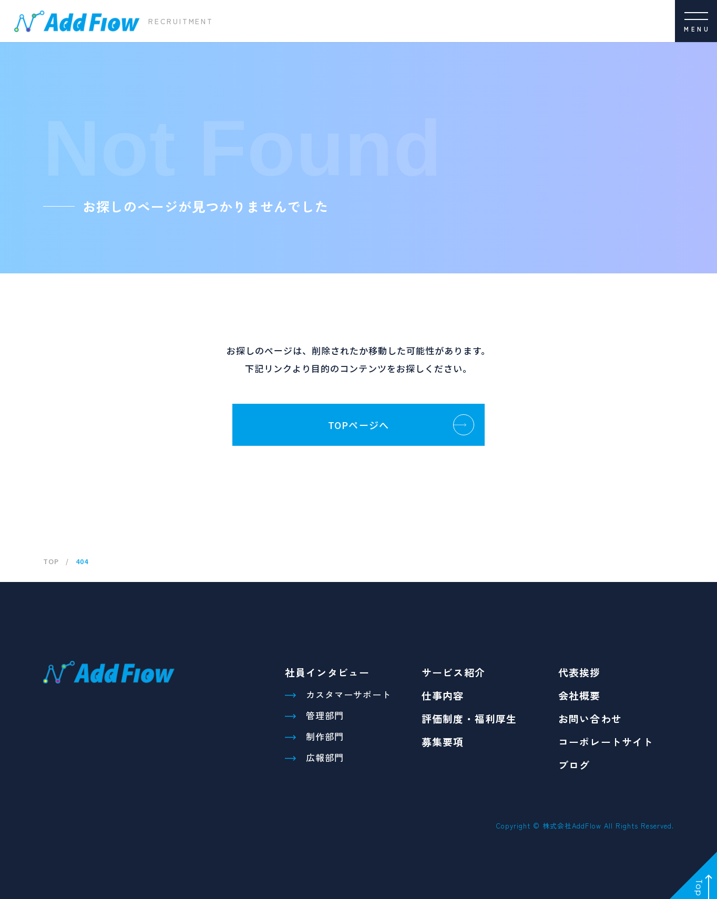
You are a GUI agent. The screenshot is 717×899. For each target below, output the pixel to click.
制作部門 (325, 736)
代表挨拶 (579, 672)
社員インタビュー (327, 672)
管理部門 (325, 715)
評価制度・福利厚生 (469, 718)
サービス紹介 (453, 672)
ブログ (574, 765)
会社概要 (579, 695)
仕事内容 (443, 695)
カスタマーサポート (348, 694)
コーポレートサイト (605, 741)
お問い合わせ (590, 718)
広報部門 (325, 757)
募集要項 (443, 741)
